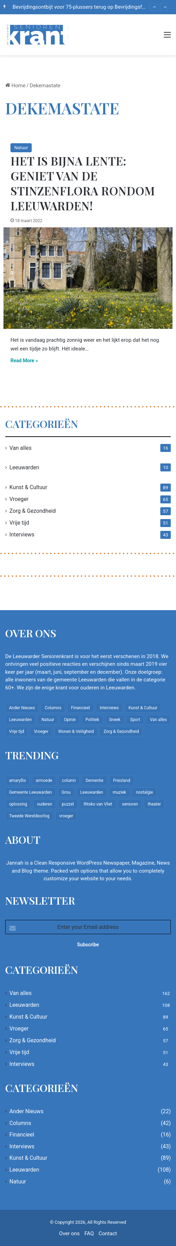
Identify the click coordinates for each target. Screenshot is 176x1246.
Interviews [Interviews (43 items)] (109, 707)
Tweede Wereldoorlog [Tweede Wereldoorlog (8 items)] (29, 816)
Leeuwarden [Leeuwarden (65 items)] (91, 792)
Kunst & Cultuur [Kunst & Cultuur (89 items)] (143, 707)
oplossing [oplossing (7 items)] (18, 804)
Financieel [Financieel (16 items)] (80, 707)
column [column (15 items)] (69, 780)
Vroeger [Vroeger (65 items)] (41, 731)
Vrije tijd (19, 522)
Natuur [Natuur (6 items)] (47, 719)
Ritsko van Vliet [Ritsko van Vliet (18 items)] (98, 804)
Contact (108, 1233)
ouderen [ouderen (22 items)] (44, 804)
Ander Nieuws (26, 1111)
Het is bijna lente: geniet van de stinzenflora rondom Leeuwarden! (82, 183)
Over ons (69, 1233)
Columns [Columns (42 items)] (53, 707)
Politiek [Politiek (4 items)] (92, 719)
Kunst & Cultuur (28, 487)
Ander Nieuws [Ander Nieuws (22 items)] (22, 707)
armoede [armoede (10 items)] (44, 780)
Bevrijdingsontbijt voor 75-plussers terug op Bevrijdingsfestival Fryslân (94, 7)
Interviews (22, 534)
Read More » (24, 360)
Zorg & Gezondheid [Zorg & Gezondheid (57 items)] (121, 731)
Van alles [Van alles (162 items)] (158, 719)
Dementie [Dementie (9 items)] (95, 780)
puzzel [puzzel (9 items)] (68, 804)
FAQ (89, 1233)
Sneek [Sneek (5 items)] (115, 719)
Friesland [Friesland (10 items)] (121, 780)
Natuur (21, 147)
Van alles (20, 448)
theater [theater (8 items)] (154, 804)
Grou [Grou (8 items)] (66, 792)
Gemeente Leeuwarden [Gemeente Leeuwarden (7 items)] (30, 792)
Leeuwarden (24, 467)
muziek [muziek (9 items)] (119, 792)
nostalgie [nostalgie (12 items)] (144, 792)
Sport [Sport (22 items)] (135, 719)
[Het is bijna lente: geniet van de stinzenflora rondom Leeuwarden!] (88, 278)
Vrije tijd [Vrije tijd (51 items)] (16, 731)
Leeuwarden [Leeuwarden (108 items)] (20, 719)
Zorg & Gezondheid (32, 511)
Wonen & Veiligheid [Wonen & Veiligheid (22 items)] (76, 731)
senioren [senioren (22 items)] (130, 804)
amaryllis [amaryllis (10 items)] (17, 780)
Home (15, 85)
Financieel (21, 1134)
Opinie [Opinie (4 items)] (70, 719)
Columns (20, 1123)
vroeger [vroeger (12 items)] (66, 816)
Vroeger (19, 499)
